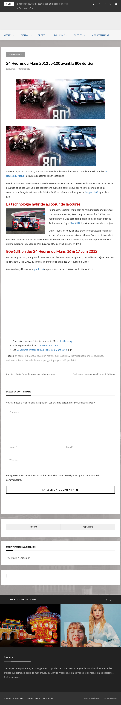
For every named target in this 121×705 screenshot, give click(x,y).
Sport (41, 35)
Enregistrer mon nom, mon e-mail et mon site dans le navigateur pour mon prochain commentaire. (53, 477)
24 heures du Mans (24, 355)
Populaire (88, 526)
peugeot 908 (59, 360)
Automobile (15, 54)
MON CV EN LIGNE (100, 35)
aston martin (46, 355)
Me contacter (110, 698)
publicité (71, 360)
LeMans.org (66, 340)
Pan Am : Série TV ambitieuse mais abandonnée (30, 374)
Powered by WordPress (14, 699)
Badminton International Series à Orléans (94, 374)
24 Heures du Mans (48, 345)
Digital (25, 35)
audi (57, 355)
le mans (38, 360)
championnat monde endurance (86, 355)
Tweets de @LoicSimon (18, 557)
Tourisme (59, 35)
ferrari (21, 360)
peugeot (47, 360)
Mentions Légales (92, 698)
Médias (8, 35)
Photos (78, 35)
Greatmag (38, 699)
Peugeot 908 (91, 192)
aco (37, 355)
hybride (29, 360)
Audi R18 (75, 223)
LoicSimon (10, 69)
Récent (33, 526)
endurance (11, 360)
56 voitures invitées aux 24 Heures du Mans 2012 (42, 349)
